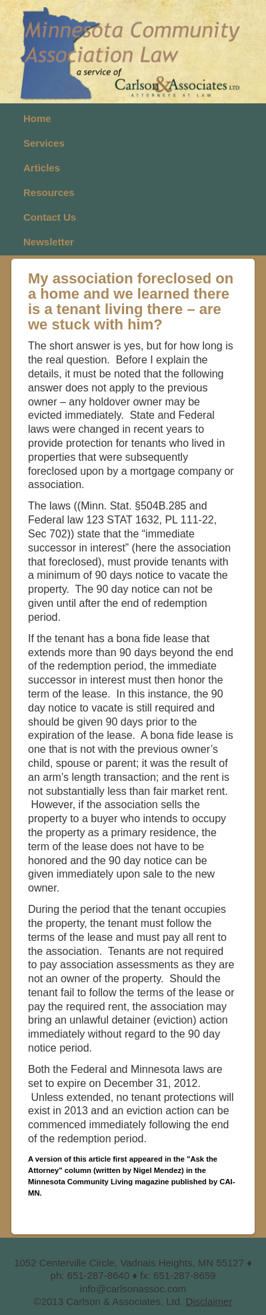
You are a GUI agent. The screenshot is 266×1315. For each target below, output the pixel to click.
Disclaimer (208, 1301)
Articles (41, 167)
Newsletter (48, 241)
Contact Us (49, 217)
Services (44, 143)
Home (37, 118)
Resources (49, 192)
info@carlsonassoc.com (133, 1288)
